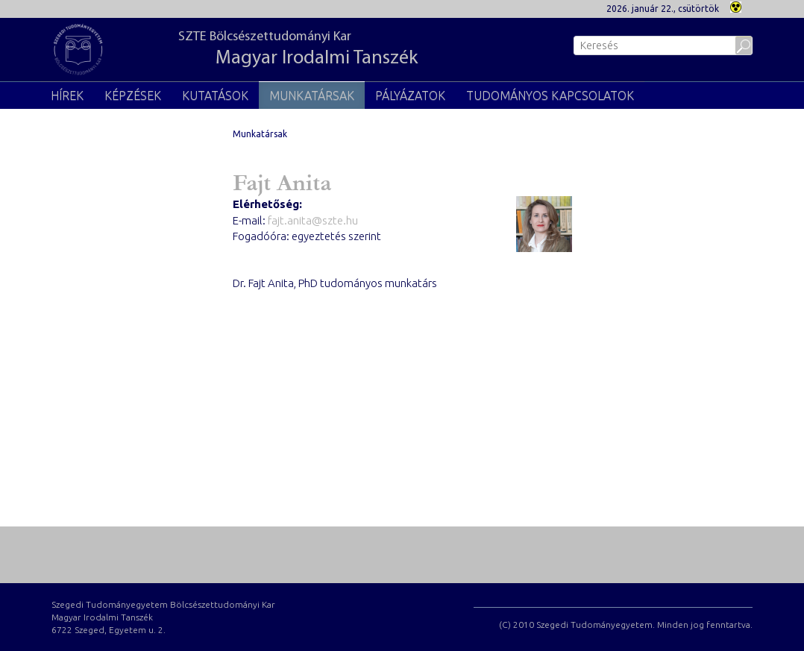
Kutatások (215, 95)
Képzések (132, 95)
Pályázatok (410, 95)
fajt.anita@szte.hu (313, 220)
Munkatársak (311, 95)
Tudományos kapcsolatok (550, 95)
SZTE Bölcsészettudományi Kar (298, 49)
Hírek (67, 95)
